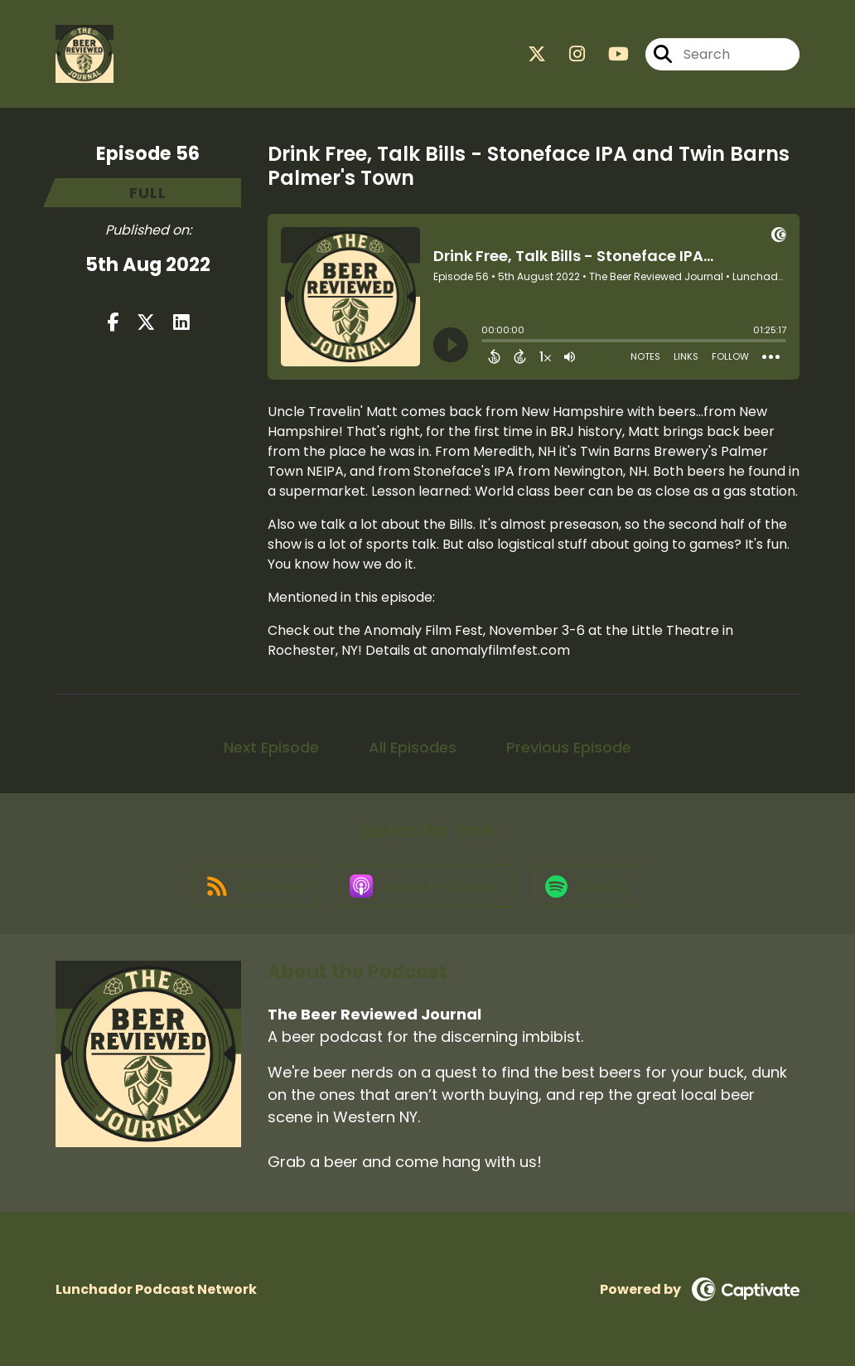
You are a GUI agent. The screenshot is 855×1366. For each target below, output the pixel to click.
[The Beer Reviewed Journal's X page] (537, 54)
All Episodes (412, 747)
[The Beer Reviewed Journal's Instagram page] (567, 54)
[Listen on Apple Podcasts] (426, 886)
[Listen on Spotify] (589, 886)
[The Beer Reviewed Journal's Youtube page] (608, 54)
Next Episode (271, 747)
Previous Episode (568, 747)
